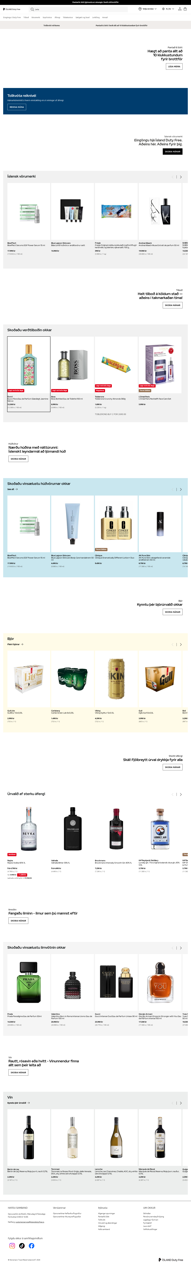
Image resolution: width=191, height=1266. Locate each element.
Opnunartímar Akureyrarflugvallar (67, 1217)
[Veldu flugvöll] (147, 9)
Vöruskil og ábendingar (107, 1223)
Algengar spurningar (106, 1213)
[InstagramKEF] (13, 1249)
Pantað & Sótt (103, 1217)
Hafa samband (104, 1229)
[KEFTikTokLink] (22, 1249)
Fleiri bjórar (13, 644)
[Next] (181, 177)
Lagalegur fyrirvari (150, 1220)
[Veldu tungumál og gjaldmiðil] (168, 9)
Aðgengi (101, 1226)
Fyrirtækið (147, 1223)
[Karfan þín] (185, 9)
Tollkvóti (101, 1220)
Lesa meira (174, 66)
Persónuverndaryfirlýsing (153, 1217)
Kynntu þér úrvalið (16, 1103)
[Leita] (78, 9)
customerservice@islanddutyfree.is (30, 1222)
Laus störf (147, 1226)
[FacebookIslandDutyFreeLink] (32, 1249)
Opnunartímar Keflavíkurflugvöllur (67, 1213)
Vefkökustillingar (150, 1229)
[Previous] (173, 177)
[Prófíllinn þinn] (180, 9)
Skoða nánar (172, 151)
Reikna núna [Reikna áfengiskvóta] (17, 107)
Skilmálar (147, 1213)
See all (10, 489)
